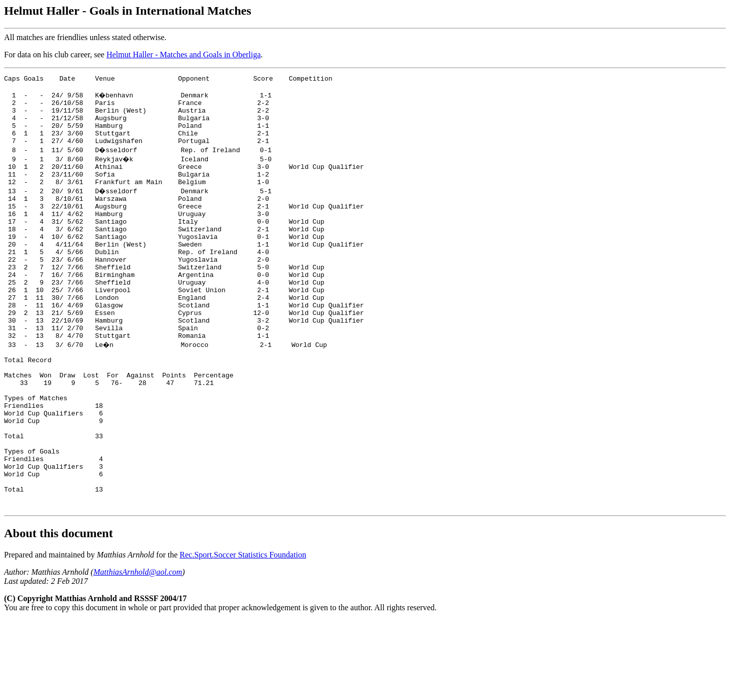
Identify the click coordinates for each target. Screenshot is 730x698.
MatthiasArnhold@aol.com (137, 649)
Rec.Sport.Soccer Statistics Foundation (242, 632)
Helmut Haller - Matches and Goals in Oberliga (183, 54)
